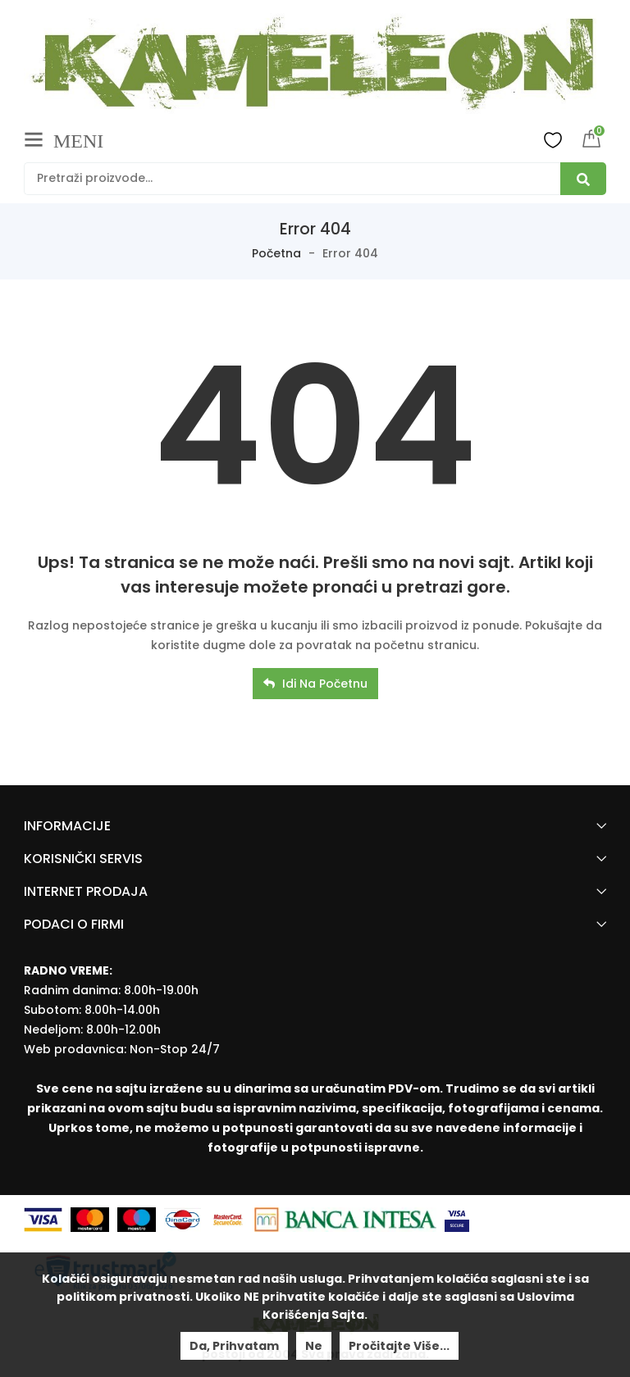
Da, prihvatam (234, 1346)
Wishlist (553, 139)
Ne (313, 1346)
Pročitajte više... (399, 1346)
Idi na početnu (315, 683)
